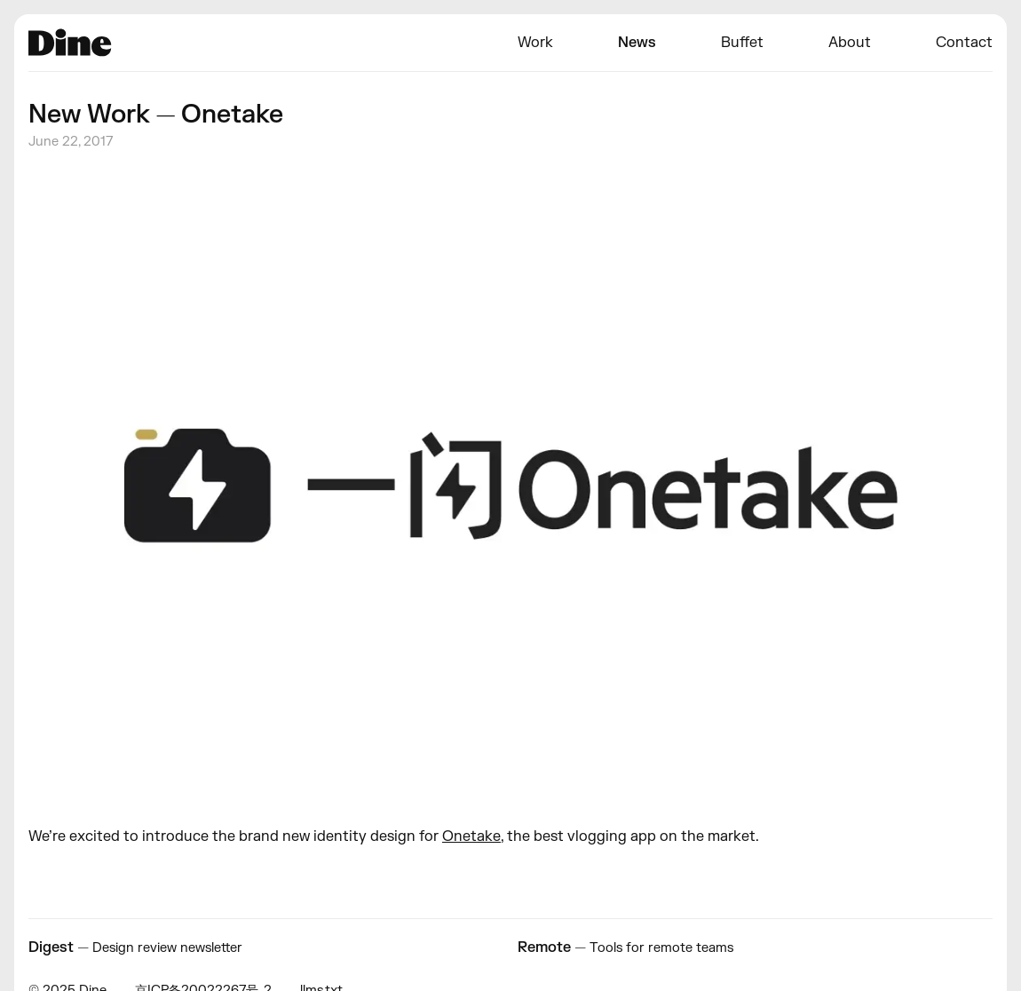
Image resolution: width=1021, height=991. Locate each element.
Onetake (471, 836)
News (637, 43)
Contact (964, 43)
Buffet (742, 43)
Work (535, 43)
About (849, 43)
